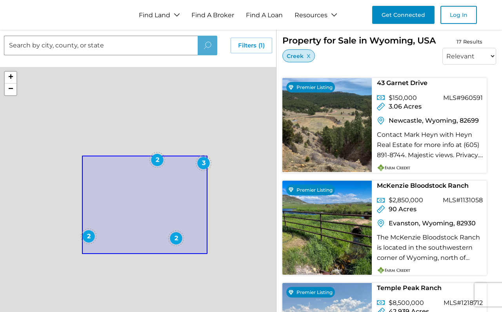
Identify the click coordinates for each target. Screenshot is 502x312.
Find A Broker (212, 15)
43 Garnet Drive (402, 83)
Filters (251, 45)
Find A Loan (264, 15)
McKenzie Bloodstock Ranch (423, 185)
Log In (458, 14)
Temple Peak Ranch (409, 288)
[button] (111, 207)
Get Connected (403, 14)
